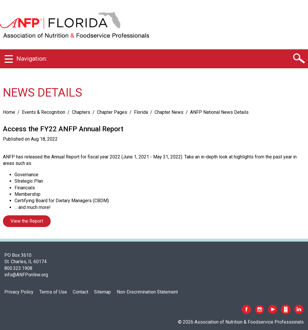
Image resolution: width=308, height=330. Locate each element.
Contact (80, 292)
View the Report (26, 221)
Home (9, 112)
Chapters (81, 112)
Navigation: (31, 58)
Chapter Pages (112, 112)
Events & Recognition (43, 112)
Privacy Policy (18, 292)
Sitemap (102, 292)
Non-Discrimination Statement (147, 292)
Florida (141, 112)
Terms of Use (53, 292)
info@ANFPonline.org (26, 274)
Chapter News (169, 112)
